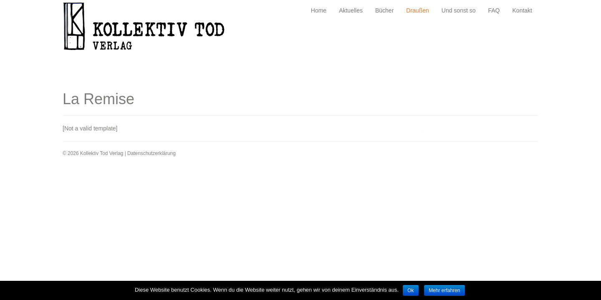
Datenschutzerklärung (151, 153)
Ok (410, 290)
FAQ (494, 10)
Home (318, 10)
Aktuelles (351, 10)
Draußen (417, 10)
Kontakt (522, 10)
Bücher (384, 10)
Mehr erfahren (444, 290)
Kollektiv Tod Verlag (150, 28)
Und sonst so (459, 10)
